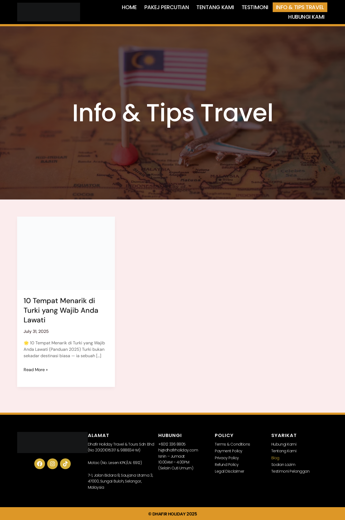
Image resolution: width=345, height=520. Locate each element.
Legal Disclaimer (229, 470)
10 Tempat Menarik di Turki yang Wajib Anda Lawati (61, 310)
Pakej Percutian (166, 7)
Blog (275, 457)
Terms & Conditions (232, 443)
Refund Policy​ (226, 464)
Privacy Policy (227, 457)
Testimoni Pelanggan (290, 470)
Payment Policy (228, 450)
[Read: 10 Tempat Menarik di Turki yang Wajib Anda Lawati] (66, 253)
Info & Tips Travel (300, 7)
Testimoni (255, 7)
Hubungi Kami (306, 17)
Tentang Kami (215, 7)
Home (129, 7)
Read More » (36, 369)
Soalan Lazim (283, 464)
